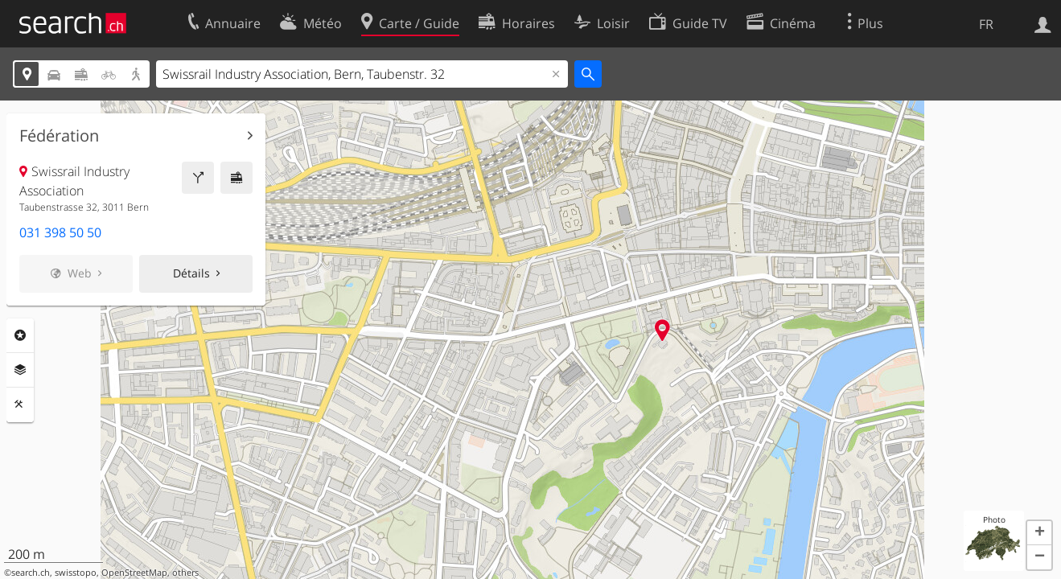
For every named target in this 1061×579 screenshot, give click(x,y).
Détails (191, 273)
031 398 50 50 (60, 232)
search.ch (30, 572)
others (185, 572)
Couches (20, 370)
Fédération (59, 136)
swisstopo (76, 572)
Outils (20, 404)
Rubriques (20, 335)
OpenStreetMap (134, 572)
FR (986, 24)
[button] (1039, 533)
